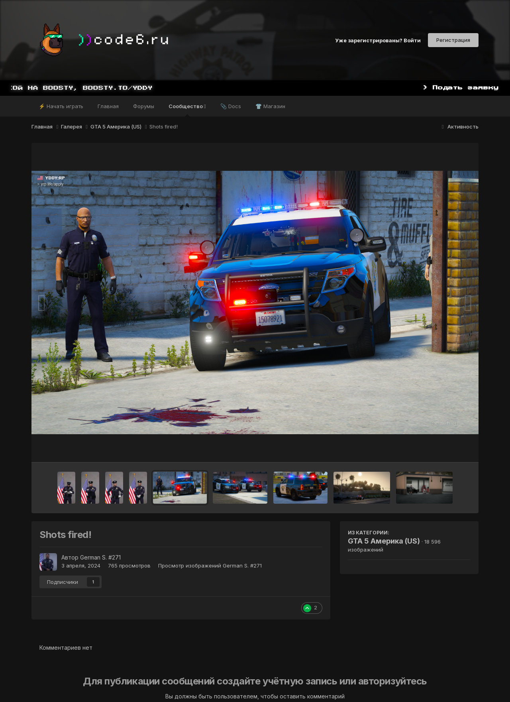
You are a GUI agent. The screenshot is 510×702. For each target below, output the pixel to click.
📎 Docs (230, 106)
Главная (108, 106)
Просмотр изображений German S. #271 (210, 565)
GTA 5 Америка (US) (384, 541)
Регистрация (453, 40)
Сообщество (187, 110)
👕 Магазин (270, 106)
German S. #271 (100, 557)
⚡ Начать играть (61, 106)
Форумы (143, 106)
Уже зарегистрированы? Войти (378, 40)
